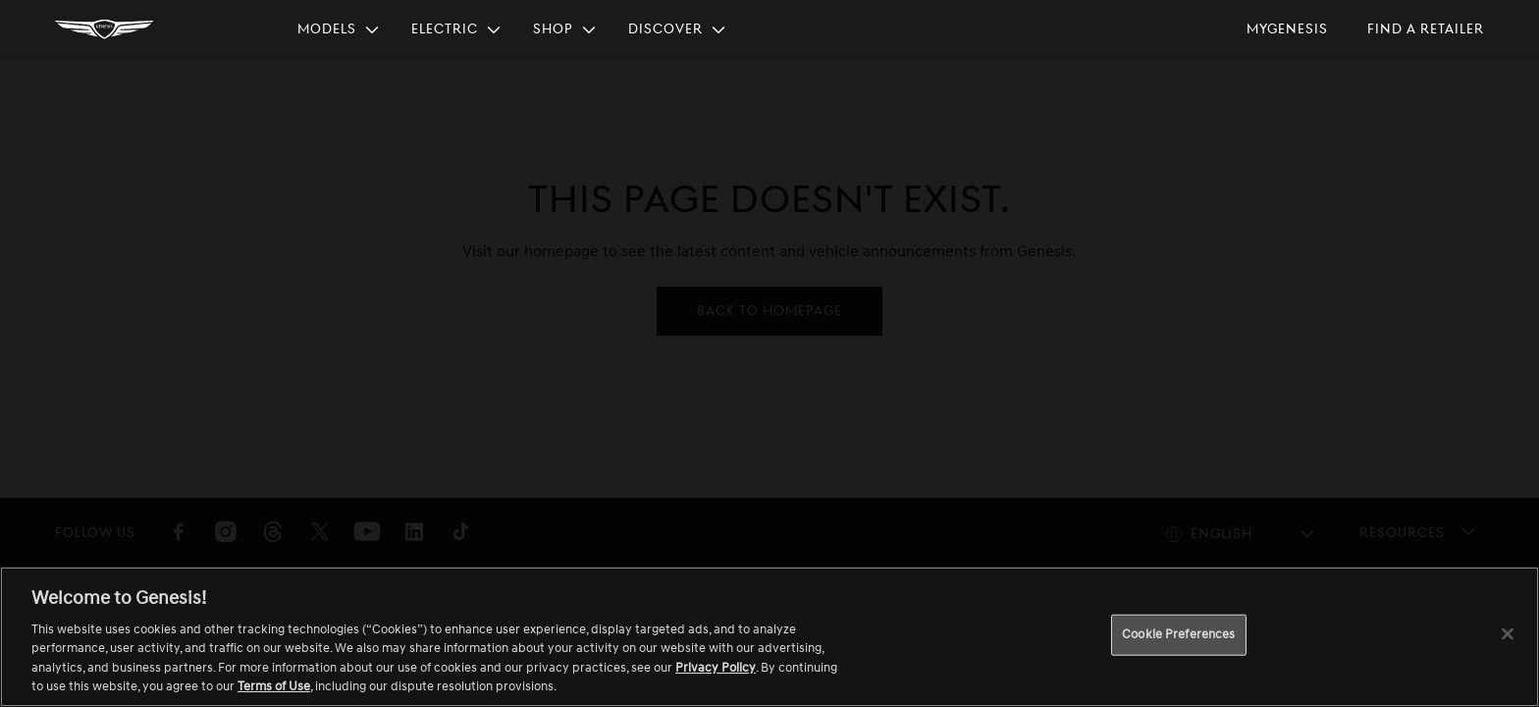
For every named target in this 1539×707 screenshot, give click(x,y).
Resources (1402, 531)
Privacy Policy (715, 668)
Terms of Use (274, 686)
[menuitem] (338, 29)
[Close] (1507, 634)
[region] (769, 637)
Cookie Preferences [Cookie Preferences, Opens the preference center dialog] (1178, 634)
